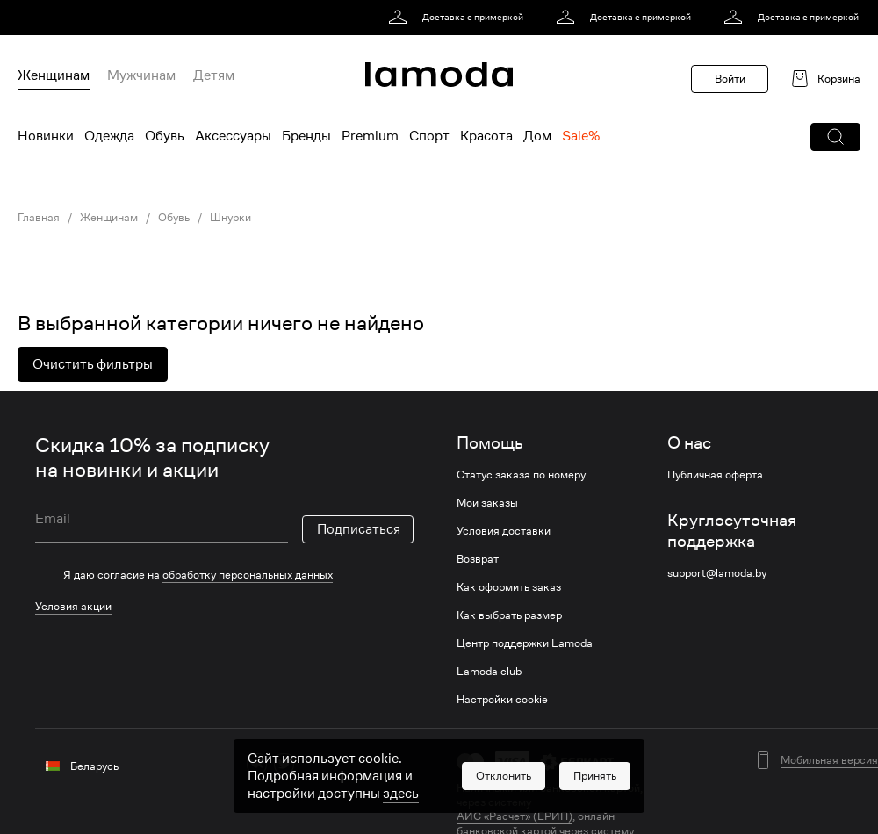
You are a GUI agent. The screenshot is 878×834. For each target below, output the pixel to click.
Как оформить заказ (509, 587)
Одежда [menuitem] (109, 136)
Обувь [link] (174, 218)
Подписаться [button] (358, 529)
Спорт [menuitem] (429, 136)
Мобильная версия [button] (829, 760)
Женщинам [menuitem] (54, 75)
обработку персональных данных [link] (247, 574)
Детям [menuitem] (213, 75)
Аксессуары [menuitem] (233, 136)
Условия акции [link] (73, 606)
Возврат (478, 559)
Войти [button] (730, 78)
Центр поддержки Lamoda (525, 643)
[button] (835, 137)
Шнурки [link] (230, 218)
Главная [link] (39, 218)
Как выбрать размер (509, 615)
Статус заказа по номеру (521, 475)
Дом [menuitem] (537, 136)
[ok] (311, 763)
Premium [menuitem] (370, 136)
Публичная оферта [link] (715, 475)
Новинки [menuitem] (46, 136)
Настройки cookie (502, 700)
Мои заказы (487, 503)
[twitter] (284, 763)
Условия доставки (504, 531)
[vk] (257, 763)
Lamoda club (489, 672)
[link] (459, 17)
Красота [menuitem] (486, 136)
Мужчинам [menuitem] (141, 75)
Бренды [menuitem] (306, 136)
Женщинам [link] (109, 218)
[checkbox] (224, 575)
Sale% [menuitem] (581, 136)
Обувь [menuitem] (164, 136)
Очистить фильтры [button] (92, 364)
